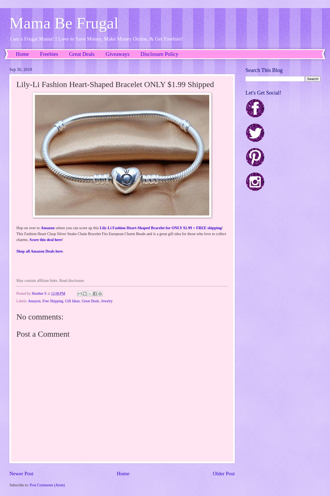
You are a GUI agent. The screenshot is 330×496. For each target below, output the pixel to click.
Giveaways (118, 54)
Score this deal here (46, 240)
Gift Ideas (72, 301)
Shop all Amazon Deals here (39, 251)
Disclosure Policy (159, 54)
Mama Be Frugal (64, 23)
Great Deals (82, 54)
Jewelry (107, 301)
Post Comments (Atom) (47, 485)
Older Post (224, 473)
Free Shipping (52, 301)
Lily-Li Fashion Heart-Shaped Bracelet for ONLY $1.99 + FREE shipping (161, 228)
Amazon (48, 228)
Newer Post (21, 473)
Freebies (49, 54)
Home (22, 54)
